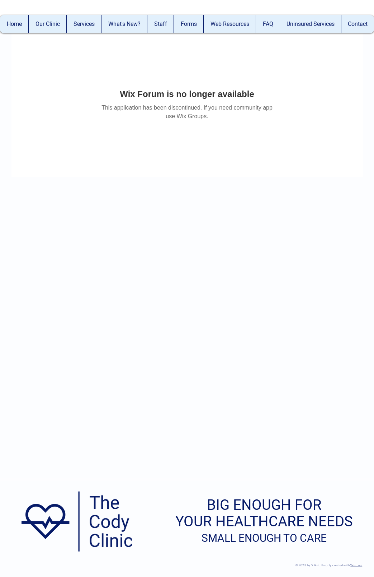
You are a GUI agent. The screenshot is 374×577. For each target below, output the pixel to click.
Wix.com (356, 565)
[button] (160, 24)
